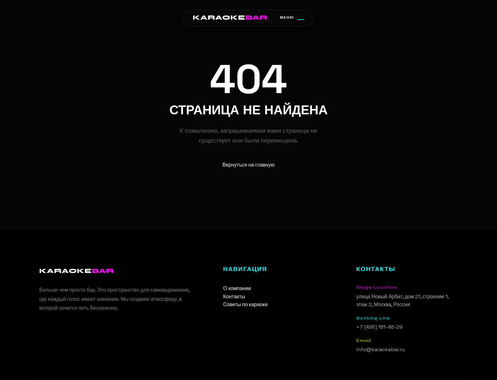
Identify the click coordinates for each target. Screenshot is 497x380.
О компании (237, 288)
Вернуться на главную (248, 165)
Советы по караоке (245, 304)
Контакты (234, 296)
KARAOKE (230, 17)
